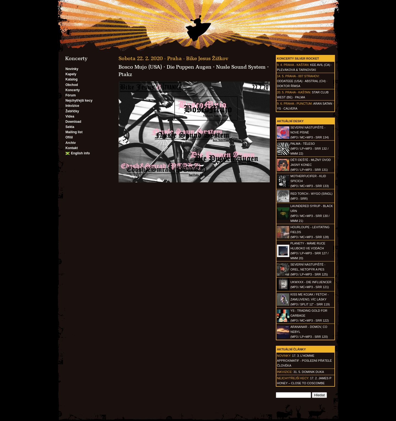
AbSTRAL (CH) (315, 81)
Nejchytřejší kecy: (293, 378)
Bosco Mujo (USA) (140, 67)
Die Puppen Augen (189, 67)
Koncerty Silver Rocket (298, 58)
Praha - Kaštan (296, 64)
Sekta (69, 127)
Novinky (71, 69)
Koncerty (72, 90)
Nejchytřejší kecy (78, 100)
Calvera (291, 108)
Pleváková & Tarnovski (296, 69)
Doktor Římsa (288, 86)
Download (73, 122)
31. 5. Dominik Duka (308, 371)
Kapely (70, 74)
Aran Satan (322, 103)
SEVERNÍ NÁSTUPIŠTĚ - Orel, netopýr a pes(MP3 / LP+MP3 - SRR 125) (309, 269)
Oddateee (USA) (289, 81)
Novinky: (284, 355)
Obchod (71, 85)
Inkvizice (72, 106)
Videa (69, 116)
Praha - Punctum (298, 103)
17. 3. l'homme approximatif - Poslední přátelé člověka (304, 360)
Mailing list (73, 132)
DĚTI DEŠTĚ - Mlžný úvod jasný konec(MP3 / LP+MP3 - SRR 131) (310, 164)
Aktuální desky (290, 121)
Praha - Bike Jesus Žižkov (197, 58)
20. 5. (281, 92)
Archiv (70, 143)
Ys (279, 108)
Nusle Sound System (241, 67)
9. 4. (280, 64)
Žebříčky (72, 111)
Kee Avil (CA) (320, 64)
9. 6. (280, 103)
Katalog (71, 79)
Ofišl (69, 137)
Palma (300, 97)
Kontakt (71, 148)
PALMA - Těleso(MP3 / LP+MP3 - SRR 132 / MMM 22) (309, 148)
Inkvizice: (285, 371)
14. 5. (281, 76)
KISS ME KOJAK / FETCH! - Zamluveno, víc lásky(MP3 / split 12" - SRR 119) (310, 299)
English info (80, 153)
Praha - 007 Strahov (302, 76)
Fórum (70, 95)
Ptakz (125, 74)
